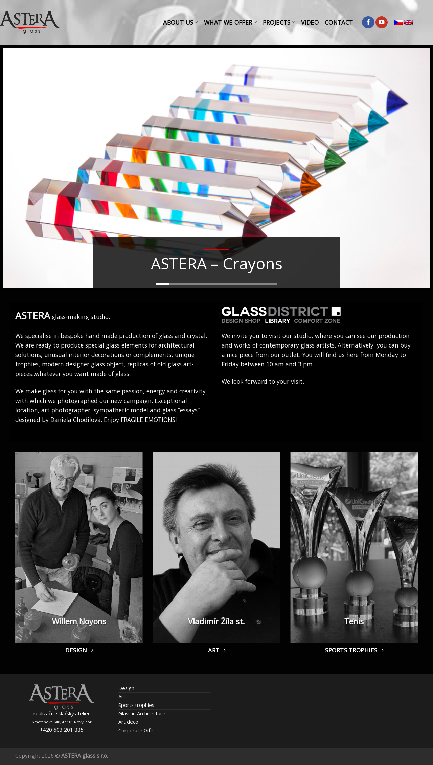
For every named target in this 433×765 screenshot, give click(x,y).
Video (310, 22)
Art (122, 696)
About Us (180, 22)
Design (126, 688)
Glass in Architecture (141, 713)
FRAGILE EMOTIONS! (149, 419)
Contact (339, 22)
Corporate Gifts (136, 730)
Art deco (128, 721)
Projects (279, 22)
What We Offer (230, 22)
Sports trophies (136, 704)
